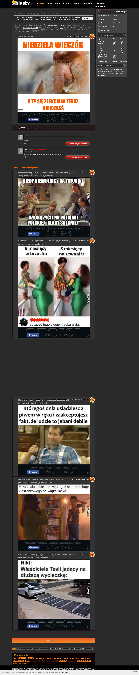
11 (60, 648)
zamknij (135, 671)
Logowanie (100, 3)
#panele (70, 621)
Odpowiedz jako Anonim (78, 144)
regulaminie (65, 672)
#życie (62, 228)
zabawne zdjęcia (21, 660)
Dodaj (57, 3)
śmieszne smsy (23, 663)
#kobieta (52, 330)
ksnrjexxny (118, 69)
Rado (100, 52)
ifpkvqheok (101, 71)
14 (74, 648)
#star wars (52, 228)
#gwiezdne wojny (40, 228)
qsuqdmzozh (119, 71)
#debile (66, 467)
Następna (50, 640)
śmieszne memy (26, 657)
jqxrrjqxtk (100, 73)
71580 (115, 19)
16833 (115, 15)
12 (65, 648)
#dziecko (30, 330)
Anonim (101, 41)
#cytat (58, 467)
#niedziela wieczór (70, 114)
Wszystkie (123, 61)
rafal (100, 48)
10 (55, 648)
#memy (26, 114)
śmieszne (49, 658)
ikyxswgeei (101, 69)
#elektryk (41, 621)
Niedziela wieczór (25, 36)
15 (78, 648)
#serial (50, 467)
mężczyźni (79, 658)
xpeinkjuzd (109, 69)
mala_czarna (103, 54)
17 (88, 648)
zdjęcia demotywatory (56, 25)
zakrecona (103, 58)
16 (83, 648)
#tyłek (70, 330)
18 (92, 648)
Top (40, 3)
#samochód (31, 621)
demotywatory (36, 30)
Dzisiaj (115, 61)
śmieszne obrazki (30, 28)
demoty (63, 660)
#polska (28, 228)
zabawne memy (58, 658)
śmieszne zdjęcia (69, 658)
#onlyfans (43, 542)
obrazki (44, 661)
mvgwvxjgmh (102, 75)
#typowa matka (55, 114)
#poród (61, 330)
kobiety (15, 658)
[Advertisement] (53, 353)
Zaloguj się (21, 129)
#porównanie (42, 330)
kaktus (101, 50)
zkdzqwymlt (110, 71)
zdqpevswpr (108, 73)
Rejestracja (100, 6)
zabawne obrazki (40, 658)
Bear (100, 47)
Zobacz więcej (106, 30)
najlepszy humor (35, 661)
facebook (15, 663)
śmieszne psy (72, 661)
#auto (50, 621)
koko (100, 45)
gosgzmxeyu (118, 73)
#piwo (33, 467)
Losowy (50, 3)
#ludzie (41, 467)
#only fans (53, 542)
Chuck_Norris (103, 56)
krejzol (101, 43)
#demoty (35, 114)
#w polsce (71, 228)
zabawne (87, 658)
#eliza (78, 542)
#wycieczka (60, 621)
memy (61, 28)
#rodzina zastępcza (66, 542)
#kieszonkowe (31, 542)
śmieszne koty (84, 660)
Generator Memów (83, 3)
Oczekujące (67, 3)
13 (69, 648)
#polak (45, 114)
